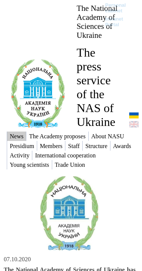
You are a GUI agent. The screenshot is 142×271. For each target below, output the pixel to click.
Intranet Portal (114, 21)
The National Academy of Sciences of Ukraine (97, 21)
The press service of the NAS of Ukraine (96, 87)
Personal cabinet (115, 7)
